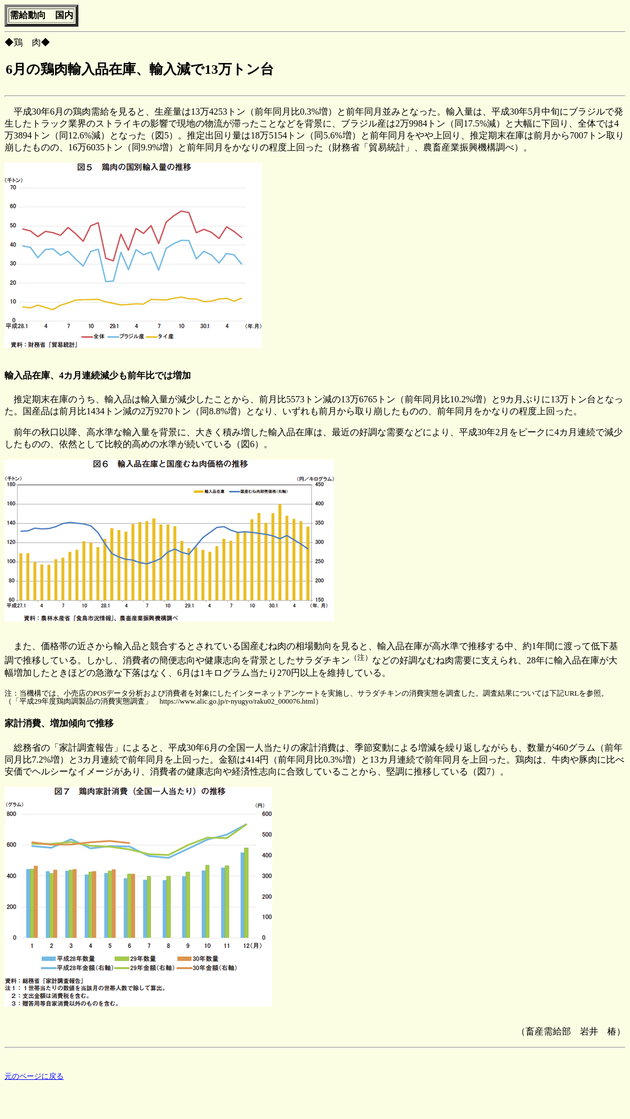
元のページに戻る (34, 1078)
